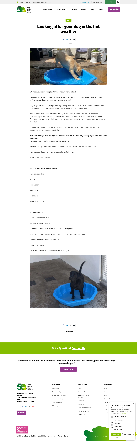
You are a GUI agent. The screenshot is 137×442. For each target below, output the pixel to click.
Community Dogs (57, 402)
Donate (114, 9)
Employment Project (58, 399)
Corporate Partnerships (85, 408)
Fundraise (81, 401)
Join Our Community (84, 411)
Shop (92, 9)
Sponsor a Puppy (98, 2)
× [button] (133, 404)
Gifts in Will (81, 415)
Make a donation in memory (83, 396)
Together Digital (63, 436)
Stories (83, 9)
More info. (48, 2)
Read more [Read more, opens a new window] (123, 413)
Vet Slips (97, 436)
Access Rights (110, 2)
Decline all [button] (127, 434)
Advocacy (55, 406)
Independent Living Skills (59, 395)
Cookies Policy (108, 413)
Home (105, 388)
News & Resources (84, 2)
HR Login (105, 436)
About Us (106, 395)
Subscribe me (68, 369)
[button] (122, 438)
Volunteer (81, 404)
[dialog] (122, 421)
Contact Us (78, 348)
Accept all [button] (116, 434)
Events (74, 9)
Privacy (106, 409)
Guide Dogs (55, 388)
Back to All (68, 332)
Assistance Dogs (57, 392)
